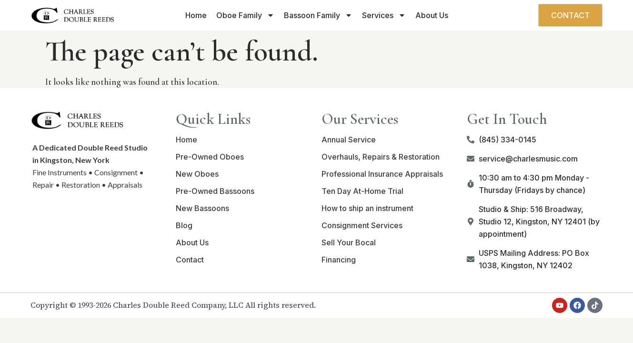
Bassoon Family (318, 15)
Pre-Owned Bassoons (215, 191)
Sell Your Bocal (349, 242)
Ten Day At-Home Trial (362, 191)
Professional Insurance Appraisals (382, 174)
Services (384, 15)
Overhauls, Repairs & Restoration (381, 156)
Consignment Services (362, 225)
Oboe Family (245, 15)
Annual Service (349, 139)
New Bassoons (202, 208)
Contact (190, 259)
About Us (431, 15)
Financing (339, 259)
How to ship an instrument (367, 208)
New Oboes (197, 174)
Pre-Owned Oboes (210, 156)
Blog (184, 225)
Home (196, 15)
